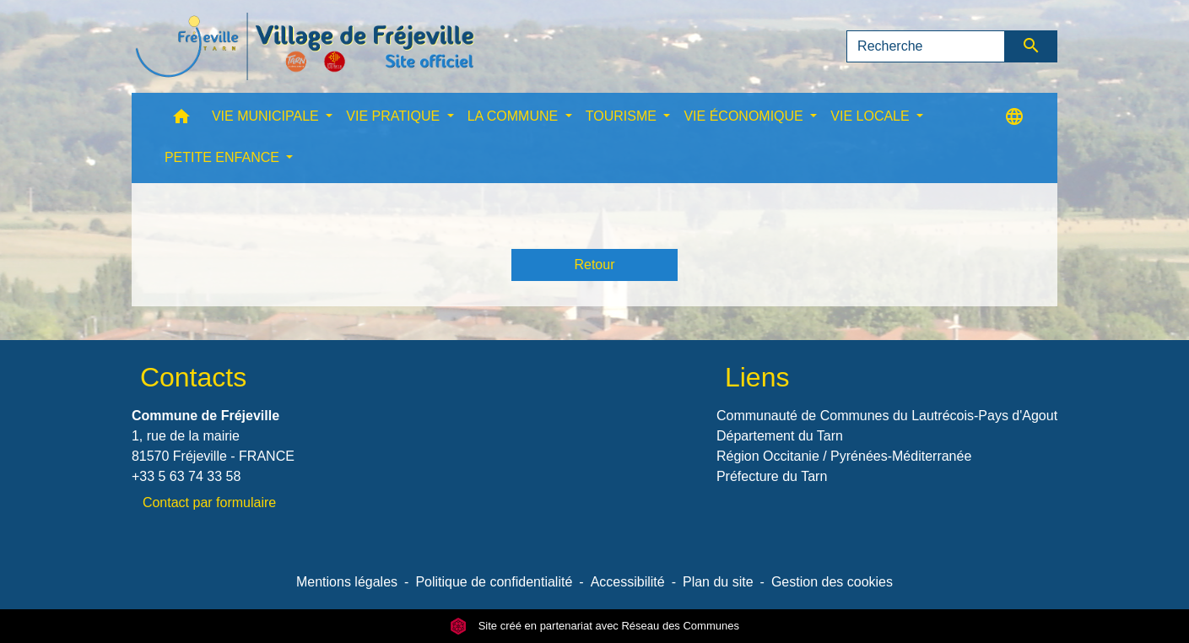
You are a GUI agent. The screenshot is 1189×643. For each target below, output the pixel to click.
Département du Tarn (779, 436)
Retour (594, 264)
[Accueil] (305, 46)
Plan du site (718, 582)
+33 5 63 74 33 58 (186, 476)
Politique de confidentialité (493, 582)
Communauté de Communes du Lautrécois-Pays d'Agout (886, 415)
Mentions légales (346, 582)
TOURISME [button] (623, 116)
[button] (181, 120)
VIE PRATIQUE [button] (394, 116)
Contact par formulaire (209, 502)
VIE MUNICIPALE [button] (267, 116)
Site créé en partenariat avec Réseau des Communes (594, 625)
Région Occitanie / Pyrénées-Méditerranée (843, 456)
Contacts (193, 377)
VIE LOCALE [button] (871, 116)
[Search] (925, 46)
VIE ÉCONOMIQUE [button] (745, 116)
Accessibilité (628, 582)
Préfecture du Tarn (771, 476)
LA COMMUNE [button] (514, 116)
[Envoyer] (1031, 46)
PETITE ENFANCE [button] (224, 157)
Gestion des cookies (832, 582)
